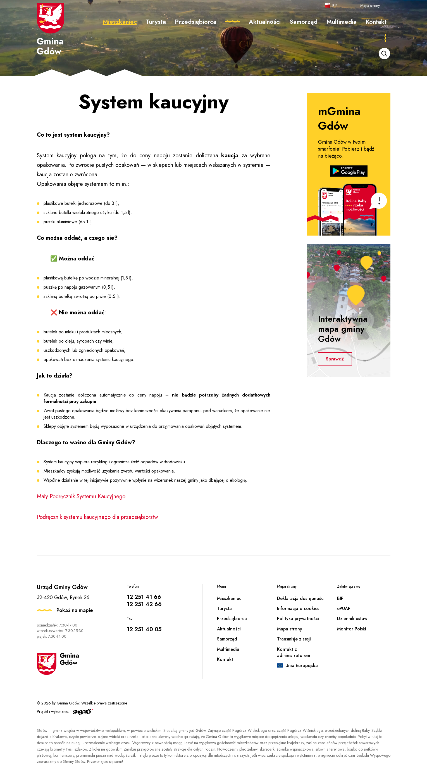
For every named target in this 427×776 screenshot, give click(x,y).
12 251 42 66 (144, 604)
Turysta (224, 608)
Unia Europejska (301, 665)
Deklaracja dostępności (301, 598)
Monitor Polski (351, 629)
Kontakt (225, 659)
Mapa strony (370, 5)
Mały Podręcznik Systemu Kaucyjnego (81, 496)
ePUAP (343, 608)
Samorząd (227, 639)
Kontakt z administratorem (293, 652)
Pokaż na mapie (74, 610)
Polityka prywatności (298, 618)
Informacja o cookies (298, 608)
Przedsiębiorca (232, 618)
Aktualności (229, 629)
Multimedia (228, 649)
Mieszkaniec (229, 598)
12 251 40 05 (144, 629)
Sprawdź (336, 359)
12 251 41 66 (144, 597)
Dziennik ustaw (352, 618)
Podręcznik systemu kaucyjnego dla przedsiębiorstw (98, 517)
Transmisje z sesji (294, 639)
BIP (335, 5)
